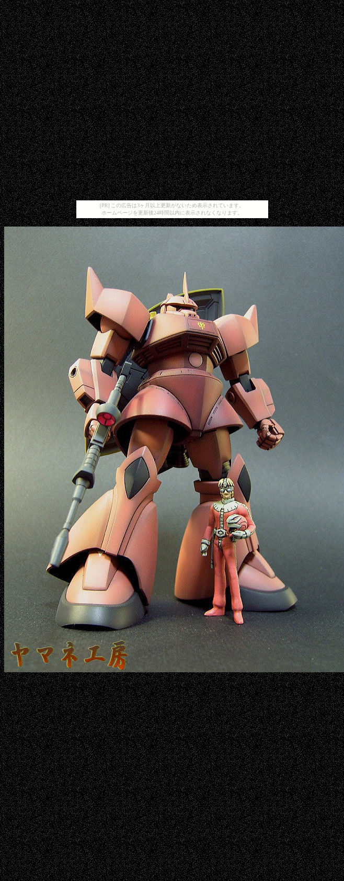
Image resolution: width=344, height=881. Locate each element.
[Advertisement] (170, 102)
